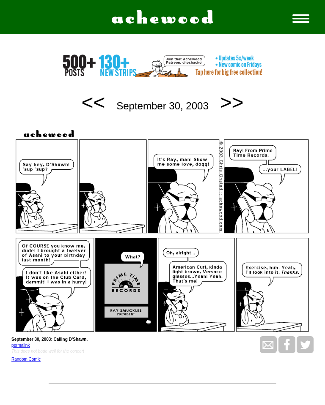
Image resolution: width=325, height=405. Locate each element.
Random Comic (26, 359)
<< (93, 102)
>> (231, 102)
